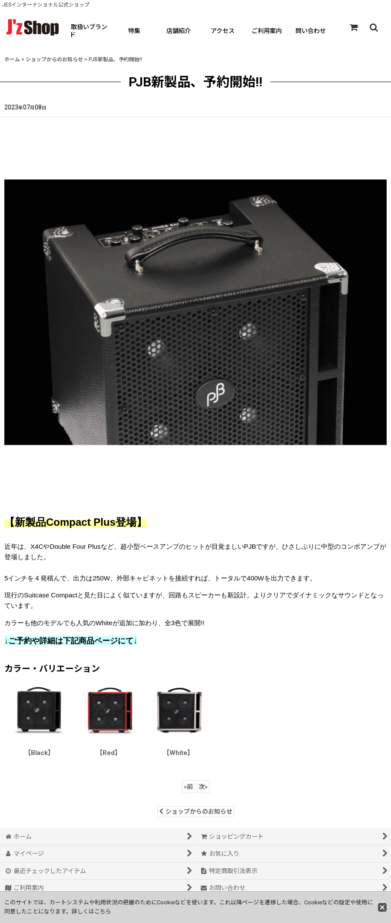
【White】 (178, 753)
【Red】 (108, 753)
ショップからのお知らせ (195, 811)
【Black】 (39, 753)
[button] (374, 27)
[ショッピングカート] (354, 27)
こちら (102, 911)
